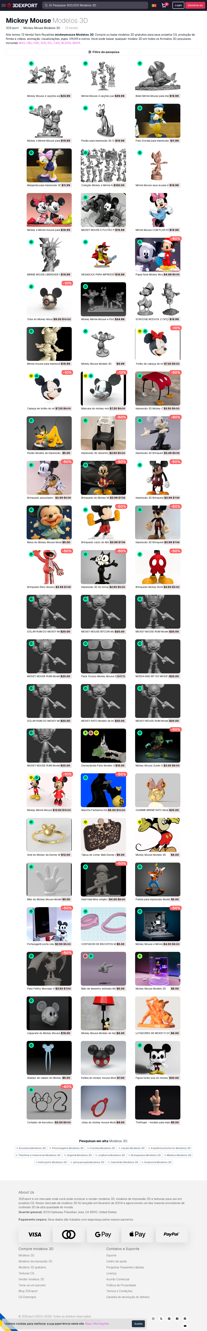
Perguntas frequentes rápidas (125, 1267)
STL (50, 43)
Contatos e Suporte (122, 1248)
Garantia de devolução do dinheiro (128, 1297)
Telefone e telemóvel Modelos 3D (38, 1155)
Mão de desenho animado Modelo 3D (103, 988)
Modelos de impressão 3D (35, 1261)
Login (178, 5)
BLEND (66, 43)
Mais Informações (97, 1324)
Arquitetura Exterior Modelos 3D (169, 1148)
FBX (36, 43)
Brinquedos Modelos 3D (144, 1155)
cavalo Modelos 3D (131, 1148)
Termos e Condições (119, 1291)
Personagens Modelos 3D (66, 1148)
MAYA (76, 43)
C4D (57, 43)
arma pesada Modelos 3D (87, 1162)
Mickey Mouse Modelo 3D (96, 363)
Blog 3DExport (28, 1291)
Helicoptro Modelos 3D (51, 1162)
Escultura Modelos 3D (31, 1148)
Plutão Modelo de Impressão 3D (46, 453)
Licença (111, 1273)
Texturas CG (26, 1273)
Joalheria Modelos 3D (110, 1155)
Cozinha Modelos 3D (101, 1148)
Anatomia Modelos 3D (156, 1162)
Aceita (138, 1323)
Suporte (111, 1255)
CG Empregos (27, 1297)
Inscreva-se (195, 5)
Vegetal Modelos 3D (78, 1155)
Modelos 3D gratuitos (32, 1267)
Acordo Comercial (117, 1279)
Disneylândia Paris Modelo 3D (98, 765)
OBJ (29, 43)
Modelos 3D (26, 1255)
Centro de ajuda (116, 1261)
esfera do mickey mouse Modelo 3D (102, 1078)
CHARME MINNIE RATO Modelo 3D (155, 810)
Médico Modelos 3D (178, 1155)
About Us (26, 1192)
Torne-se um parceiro (32, 1285)
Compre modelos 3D (35, 1248)
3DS (43, 43)
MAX (22, 43)
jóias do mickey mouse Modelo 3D (102, 1122)
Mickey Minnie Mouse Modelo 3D (46, 810)
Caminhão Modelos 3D (123, 1162)
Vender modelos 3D (31, 1279)
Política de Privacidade (121, 1285)
